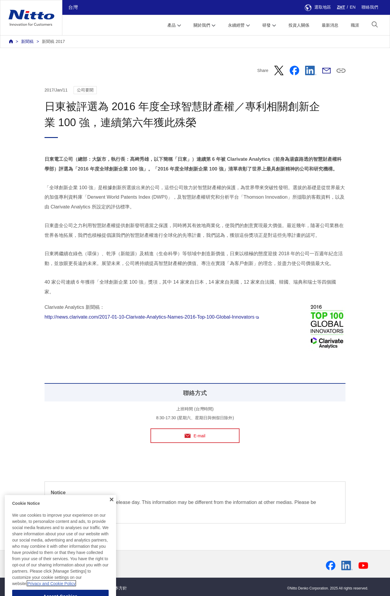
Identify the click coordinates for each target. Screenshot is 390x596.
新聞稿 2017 (53, 41)
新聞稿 (27, 41)
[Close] (111, 511)
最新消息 (330, 25)
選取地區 (318, 7)
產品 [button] (171, 25)
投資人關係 (298, 25)
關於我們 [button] (202, 25)
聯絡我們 (370, 7)
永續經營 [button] (236, 25)
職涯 (355, 25)
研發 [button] (266, 25)
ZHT (341, 7)
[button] (375, 24)
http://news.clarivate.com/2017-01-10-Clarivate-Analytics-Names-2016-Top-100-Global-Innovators (152, 316)
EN (353, 7)
